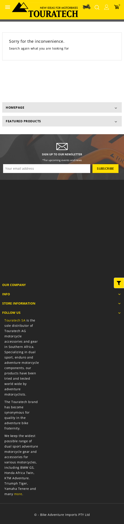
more (18, 494)
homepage (15, 107)
